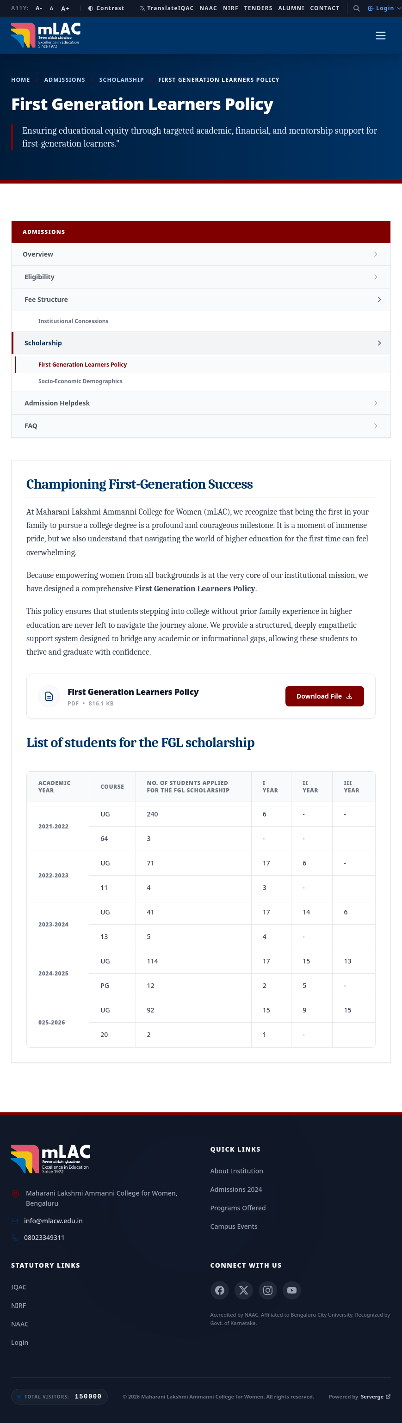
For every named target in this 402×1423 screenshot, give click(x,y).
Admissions (65, 80)
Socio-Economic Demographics (80, 381)
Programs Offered (238, 1207)
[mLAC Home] (52, 1159)
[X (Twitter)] (244, 1290)
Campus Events (234, 1226)
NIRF (231, 8)
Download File (325, 696)
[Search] (356, 8)
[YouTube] (292, 1290)
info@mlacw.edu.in (53, 1220)
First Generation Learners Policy (82, 364)
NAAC (208, 8)
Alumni (291, 8)
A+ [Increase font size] (65, 8)
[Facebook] (219, 1290)
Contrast (106, 8)
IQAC (186, 8)
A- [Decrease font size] (39, 8)
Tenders (258, 8)
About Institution (236, 1170)
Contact (325, 8)
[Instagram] (268, 1290)
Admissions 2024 (236, 1189)
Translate (159, 8)
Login (385, 8)
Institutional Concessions (73, 321)
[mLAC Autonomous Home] (47, 36)
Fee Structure (46, 299)
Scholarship (121, 80)
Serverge (376, 1396)
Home (21, 80)
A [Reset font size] (51, 8)
